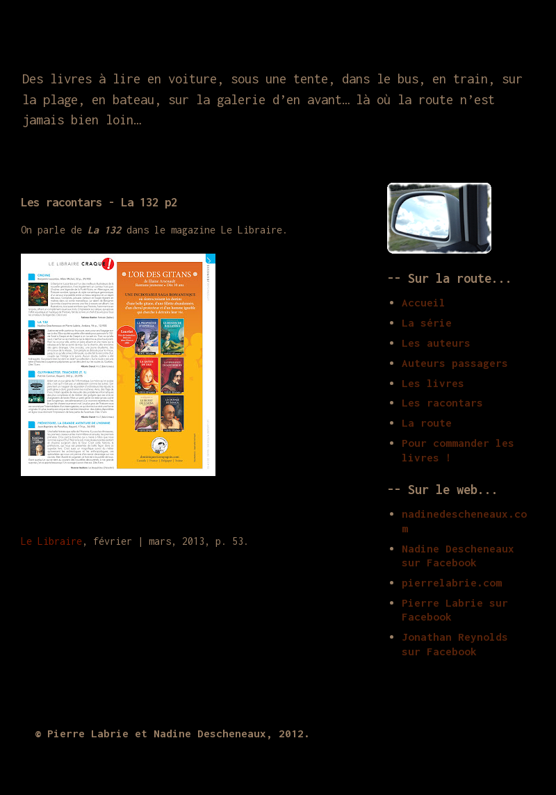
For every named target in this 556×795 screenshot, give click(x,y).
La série (427, 322)
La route (427, 422)
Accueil (423, 302)
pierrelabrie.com (452, 582)
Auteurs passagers (455, 362)
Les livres (433, 383)
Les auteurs (436, 342)
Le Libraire (51, 541)
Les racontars (442, 402)
